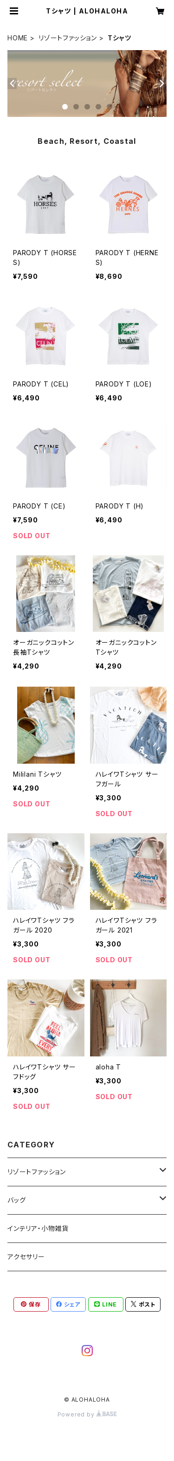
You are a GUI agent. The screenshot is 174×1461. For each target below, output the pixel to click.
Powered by (87, 1414)
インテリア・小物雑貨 (38, 1228)
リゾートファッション (68, 38)
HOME (17, 38)
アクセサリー (26, 1257)
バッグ (16, 1200)
